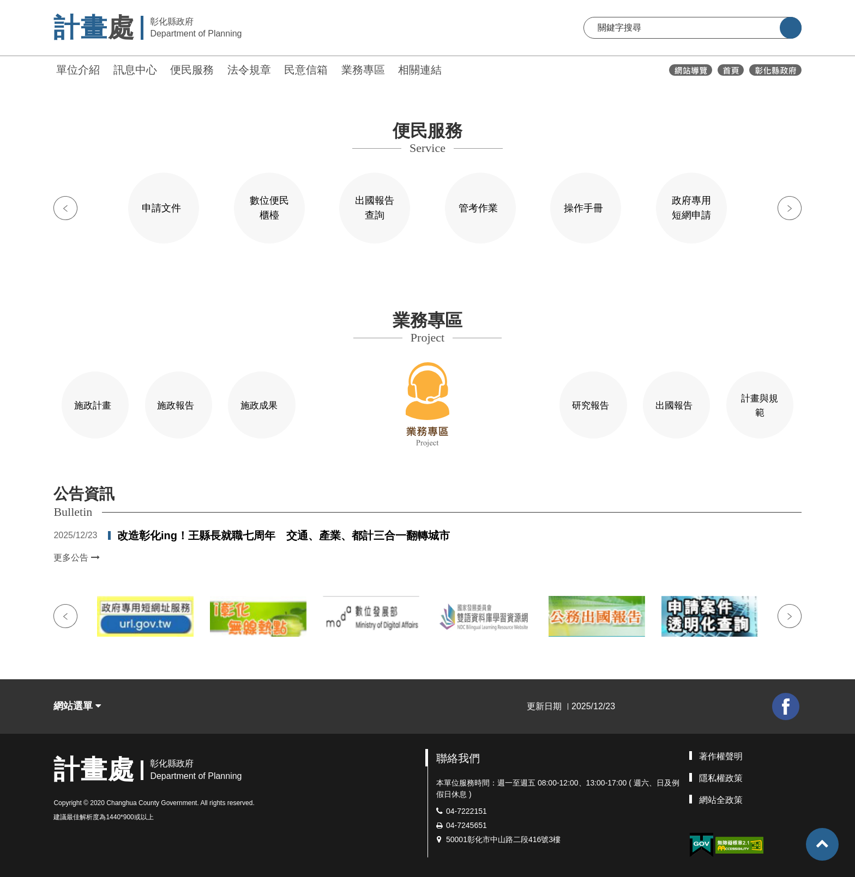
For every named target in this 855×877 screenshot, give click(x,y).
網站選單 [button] (77, 704)
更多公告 (76, 555)
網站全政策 (721, 797)
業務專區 (363, 70)
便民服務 (192, 70)
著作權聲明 (721, 754)
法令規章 (249, 70)
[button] (822, 844)
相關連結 (420, 70)
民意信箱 (306, 70)
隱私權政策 (721, 776)
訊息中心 (135, 70)
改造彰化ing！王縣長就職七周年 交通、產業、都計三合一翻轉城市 (283, 533)
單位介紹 (78, 70)
